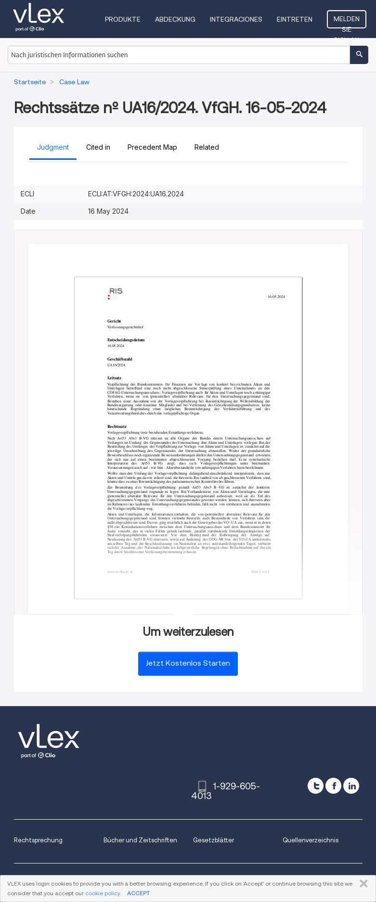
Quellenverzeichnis (310, 840)
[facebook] (333, 786)
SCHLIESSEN (361, 884)
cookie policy (102, 893)
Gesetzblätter (213, 840)
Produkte (123, 19)
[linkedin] (351, 786)
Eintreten (294, 19)
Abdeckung (175, 19)
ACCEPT (138, 893)
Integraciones (236, 19)
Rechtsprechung (38, 840)
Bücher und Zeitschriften (140, 840)
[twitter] (316, 786)
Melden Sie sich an (347, 21)
